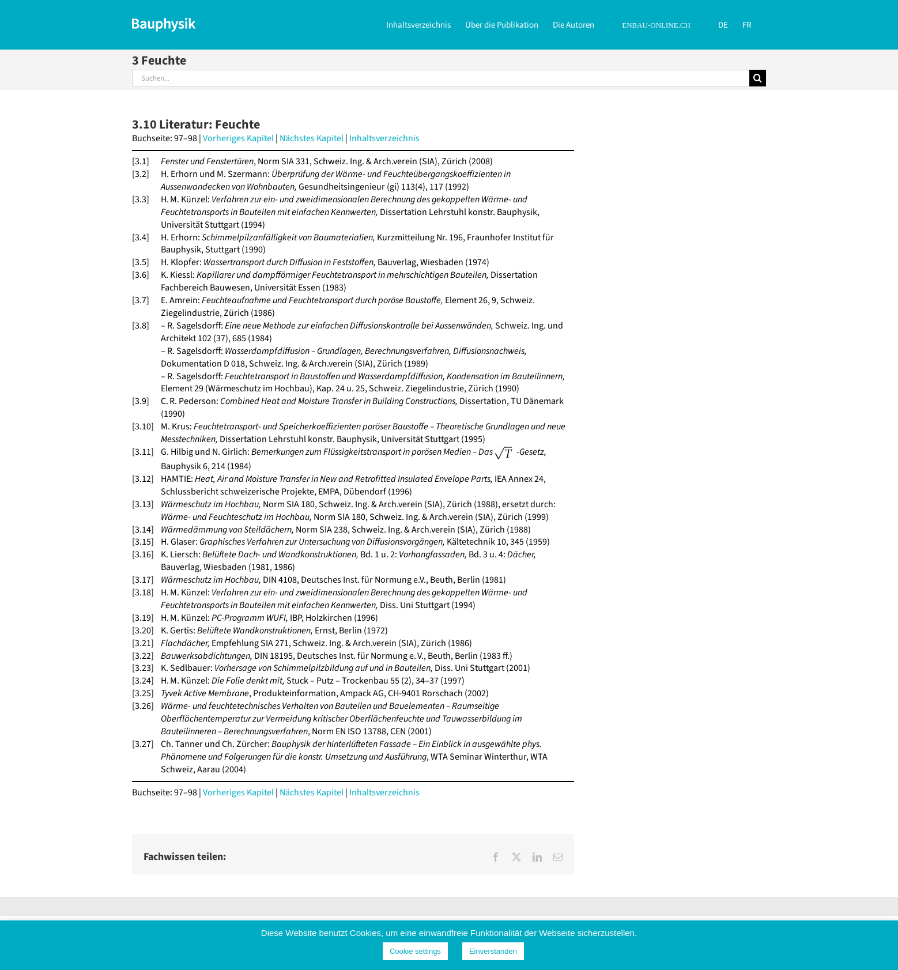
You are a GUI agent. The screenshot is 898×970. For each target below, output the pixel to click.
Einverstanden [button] (493, 951)
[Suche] (757, 78)
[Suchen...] (440, 78)
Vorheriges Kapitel (238, 138)
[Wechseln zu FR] (747, 24)
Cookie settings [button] (415, 951)
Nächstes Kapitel (312, 138)
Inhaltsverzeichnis (384, 138)
